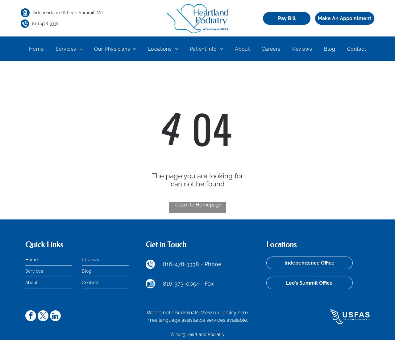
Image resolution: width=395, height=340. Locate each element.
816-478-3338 (45, 23)
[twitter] (43, 316)
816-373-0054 (181, 283)
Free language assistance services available (197, 320)
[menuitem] (36, 49)
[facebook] (30, 316)
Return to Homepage (197, 205)
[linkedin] (55, 316)
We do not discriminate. (173, 313)
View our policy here (224, 313)
